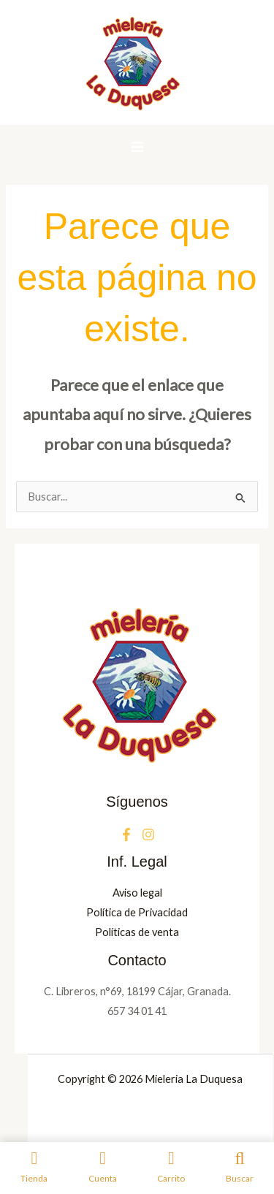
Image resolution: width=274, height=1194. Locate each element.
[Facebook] (126, 834)
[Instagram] (148, 834)
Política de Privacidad (137, 912)
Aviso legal (137, 892)
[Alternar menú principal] (136, 146)
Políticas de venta (137, 932)
